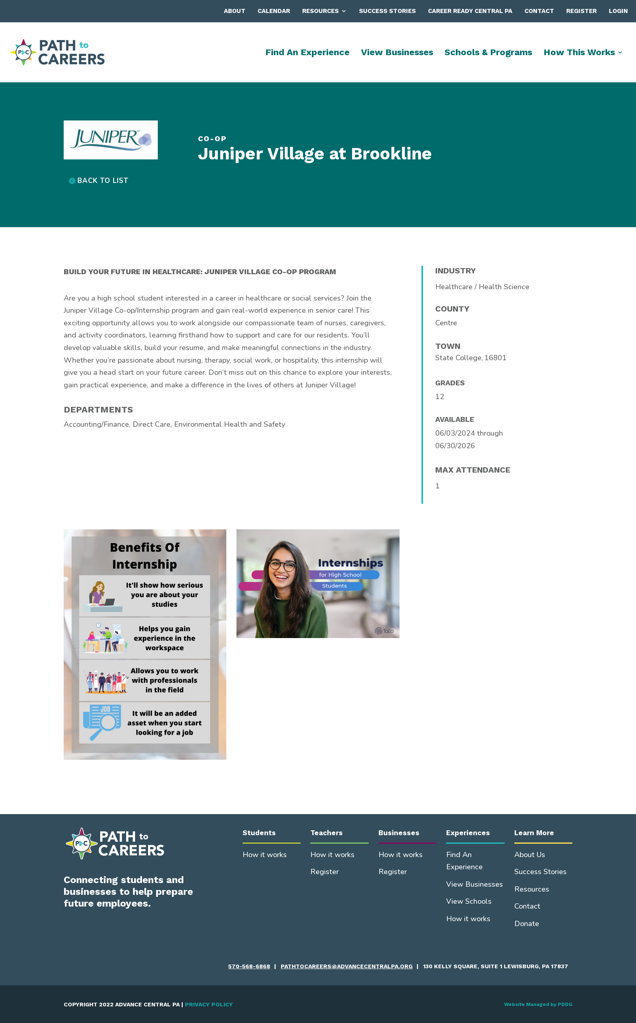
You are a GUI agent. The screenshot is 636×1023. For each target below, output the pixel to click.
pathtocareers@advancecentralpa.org (347, 966)
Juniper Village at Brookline (315, 153)
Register (581, 11)
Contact (539, 11)
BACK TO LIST (103, 180)
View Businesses (397, 53)
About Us (529, 855)
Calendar (274, 11)
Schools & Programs (488, 53)
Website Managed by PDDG (538, 1004)
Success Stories (387, 11)
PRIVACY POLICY (209, 1004)
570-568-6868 (249, 966)
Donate (526, 923)
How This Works (579, 53)
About (234, 11)
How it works (265, 855)
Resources (320, 11)
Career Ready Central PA (470, 11)
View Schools (469, 901)
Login (618, 11)
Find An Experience (307, 53)
